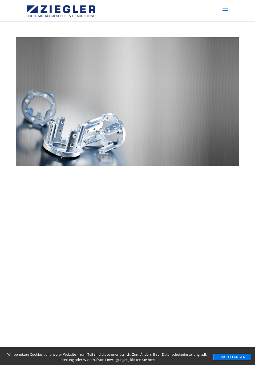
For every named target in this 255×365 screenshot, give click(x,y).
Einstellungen (232, 357)
